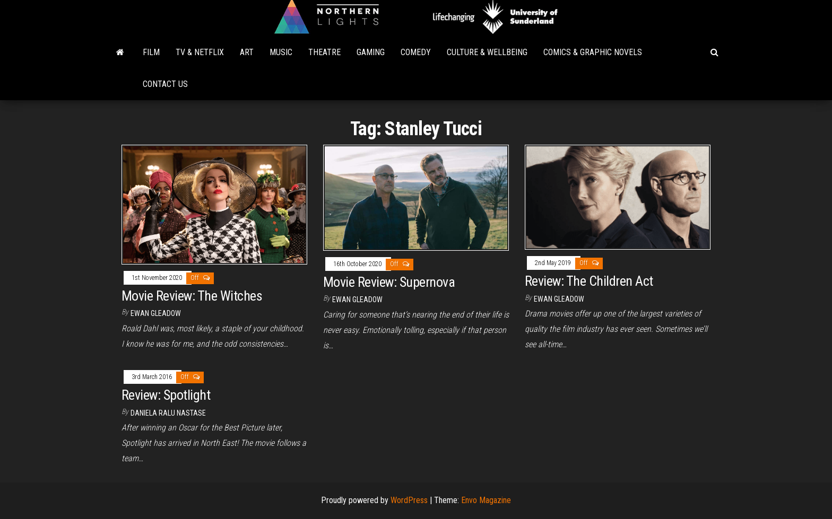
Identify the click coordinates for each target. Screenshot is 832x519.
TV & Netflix (200, 52)
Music (281, 52)
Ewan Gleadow (156, 313)
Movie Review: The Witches (192, 296)
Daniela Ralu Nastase (168, 413)
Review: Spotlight (166, 395)
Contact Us (165, 84)
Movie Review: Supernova (389, 282)
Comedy (416, 52)
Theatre (324, 52)
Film (151, 52)
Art (247, 52)
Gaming (371, 52)
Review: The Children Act (589, 281)
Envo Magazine (486, 500)
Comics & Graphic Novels (592, 52)
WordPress (409, 500)
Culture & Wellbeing (487, 52)
